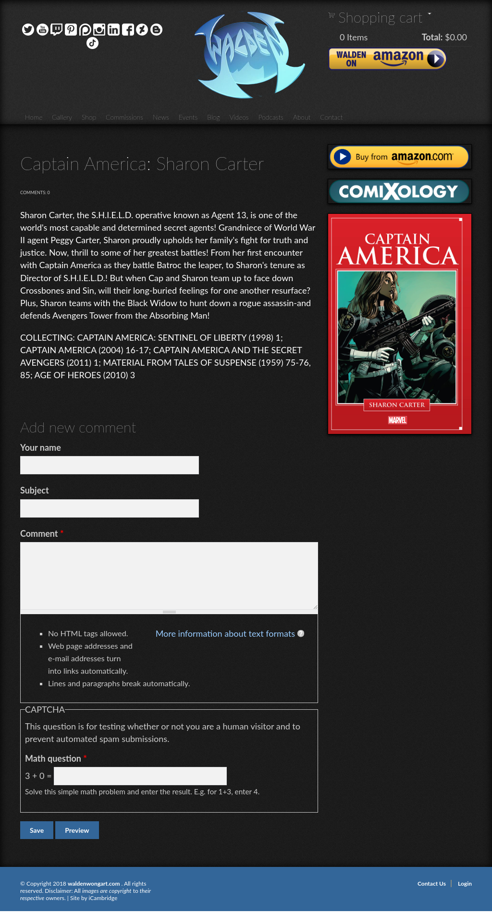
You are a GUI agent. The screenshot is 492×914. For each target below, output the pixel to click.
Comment (42, 533)
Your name (40, 447)
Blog (213, 117)
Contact (331, 117)
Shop (89, 117)
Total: (432, 37)
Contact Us (432, 883)
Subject (34, 490)
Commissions (124, 117)
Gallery (62, 117)
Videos (238, 117)
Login (465, 883)
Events (188, 117)
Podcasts (270, 117)
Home (33, 117)
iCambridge (102, 898)
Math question (56, 758)
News (161, 117)
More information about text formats (225, 633)
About (301, 117)
